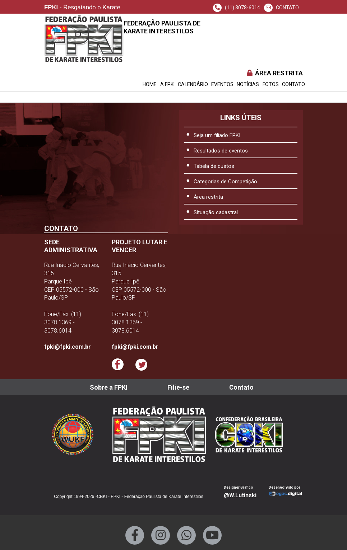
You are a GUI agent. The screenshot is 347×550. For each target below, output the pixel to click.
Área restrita (208, 197)
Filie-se (178, 387)
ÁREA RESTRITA (274, 73)
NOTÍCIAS (248, 84)
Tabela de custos (214, 166)
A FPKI (167, 84)
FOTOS (271, 84)
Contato (293, 84)
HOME (150, 84)
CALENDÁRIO (193, 84)
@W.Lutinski (240, 495)
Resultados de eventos (221, 150)
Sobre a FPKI (109, 387)
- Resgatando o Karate (82, 8)
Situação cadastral (216, 212)
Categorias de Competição (225, 181)
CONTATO (281, 7)
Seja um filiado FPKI (217, 135)
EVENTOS (222, 84)
